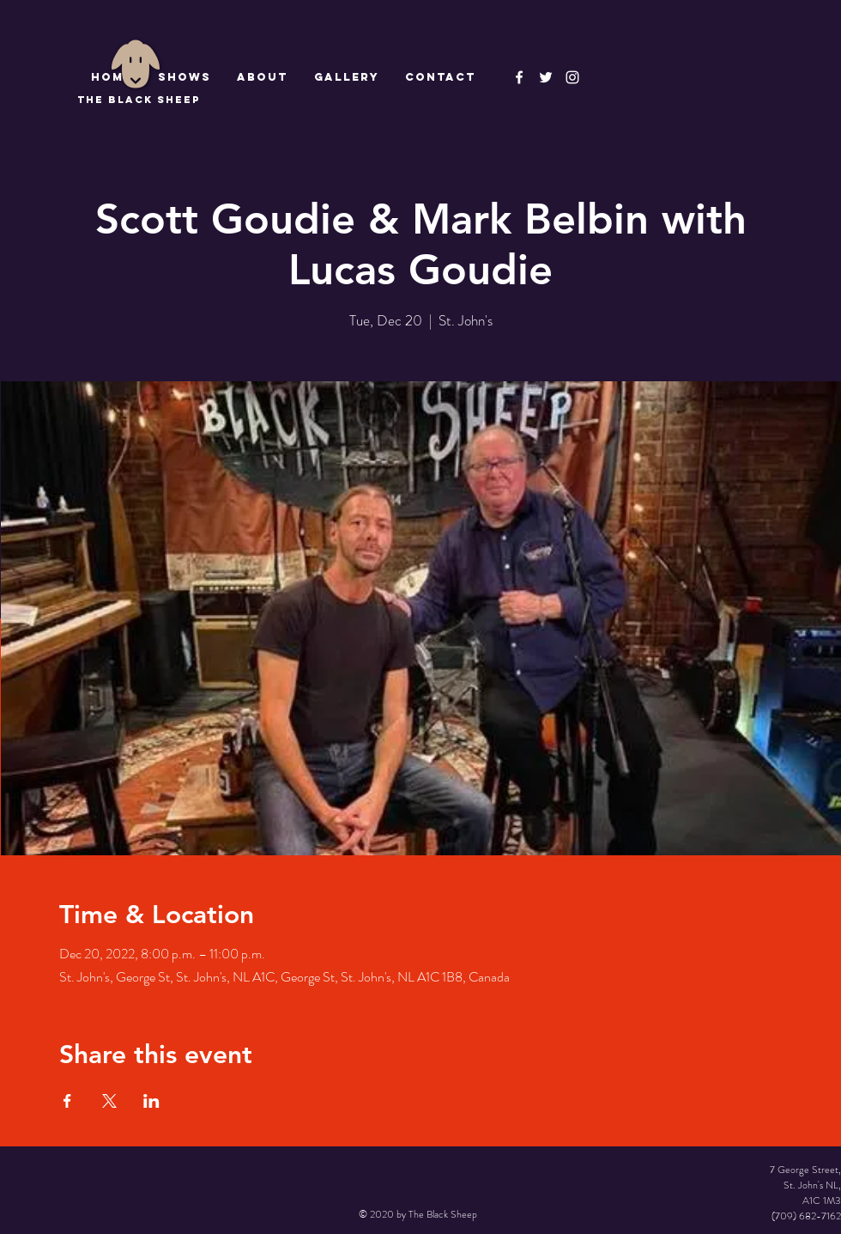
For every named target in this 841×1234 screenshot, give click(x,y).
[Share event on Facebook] (67, 1101)
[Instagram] (572, 77)
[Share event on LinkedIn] (151, 1101)
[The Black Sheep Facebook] (519, 77)
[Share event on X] (109, 1101)
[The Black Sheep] (545, 77)
